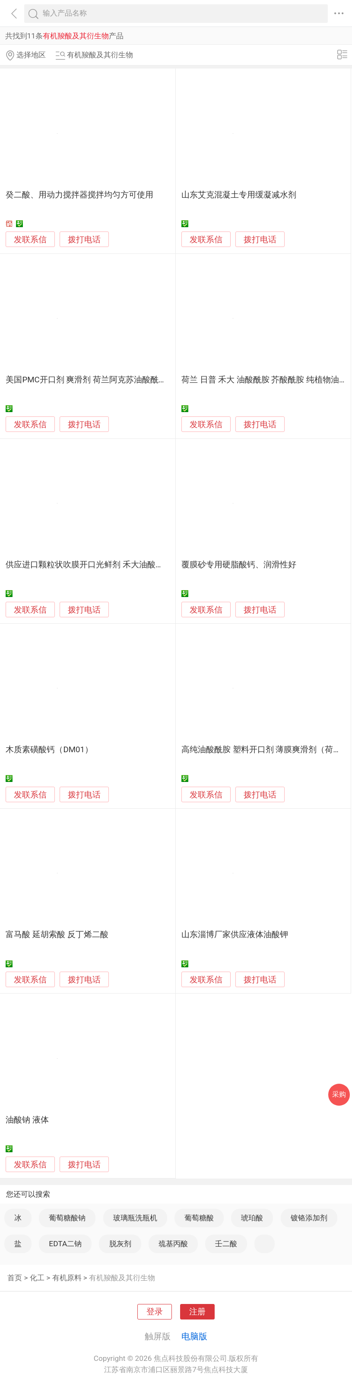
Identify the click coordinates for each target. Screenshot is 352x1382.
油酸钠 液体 (27, 1120)
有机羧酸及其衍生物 (122, 1277)
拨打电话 (84, 239)
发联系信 (30, 239)
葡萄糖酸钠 (67, 1217)
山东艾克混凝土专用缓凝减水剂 (238, 195)
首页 (14, 1277)
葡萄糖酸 (199, 1217)
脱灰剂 (120, 1243)
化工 (37, 1277)
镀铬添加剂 (309, 1217)
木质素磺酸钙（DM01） (49, 749)
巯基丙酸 (173, 1243)
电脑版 (194, 1336)
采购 (339, 1094)
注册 (197, 1311)
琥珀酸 (252, 1217)
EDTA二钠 (65, 1243)
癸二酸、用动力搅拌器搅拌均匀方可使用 (79, 195)
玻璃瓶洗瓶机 (135, 1217)
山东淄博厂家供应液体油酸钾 (234, 934)
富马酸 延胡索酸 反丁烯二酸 (57, 934)
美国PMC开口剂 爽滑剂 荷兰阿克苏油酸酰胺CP (91, 380)
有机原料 (67, 1277)
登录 (154, 1311)
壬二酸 (226, 1243)
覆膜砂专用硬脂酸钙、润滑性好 (238, 564)
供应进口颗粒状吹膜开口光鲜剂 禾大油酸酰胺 (89, 564)
